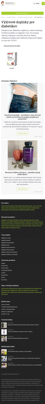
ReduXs (3, 221)
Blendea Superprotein (29, 220)
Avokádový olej (37, 288)
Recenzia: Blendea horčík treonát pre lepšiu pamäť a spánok (23, 324)
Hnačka (3, 272)
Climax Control (22, 207)
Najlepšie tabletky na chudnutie (9, 254)
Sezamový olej (21, 288)
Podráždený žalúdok (6, 270)
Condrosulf (35, 221)
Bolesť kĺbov (4, 275)
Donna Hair (13, 227)
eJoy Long (38, 206)
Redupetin (12, 225)
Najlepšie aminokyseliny (7, 242)
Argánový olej (26, 290)
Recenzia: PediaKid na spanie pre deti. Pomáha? (20, 331)
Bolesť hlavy (4, 265)
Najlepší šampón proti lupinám (9, 252)
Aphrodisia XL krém (27, 206)
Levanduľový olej (21, 292)
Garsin (18, 227)
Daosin (7, 225)
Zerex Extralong (35, 207)
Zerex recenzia (16, 209)
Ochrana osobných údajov (8, 309)
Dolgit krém (28, 223)
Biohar (29, 225)
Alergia (3, 263)
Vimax (10, 209)
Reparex (23, 223)
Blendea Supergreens (19, 221)
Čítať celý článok (22, 133)
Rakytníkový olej (5, 292)
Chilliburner (4, 220)
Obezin (37, 220)
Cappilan (34, 225)
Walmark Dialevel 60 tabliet (12, 46)
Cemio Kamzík (5, 223)
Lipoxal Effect (9, 221)
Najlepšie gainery (5, 240)
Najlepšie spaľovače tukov (8, 247)
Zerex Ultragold (5, 206)
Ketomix (11, 223)
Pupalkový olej (14, 290)
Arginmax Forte (14, 206)
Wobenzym (28, 221)
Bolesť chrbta (4, 268)
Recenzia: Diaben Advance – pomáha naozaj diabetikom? (22, 173)
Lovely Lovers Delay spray (11, 207)
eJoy (34, 206)
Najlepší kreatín (5, 245)
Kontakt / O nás (5, 314)
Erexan (6, 209)
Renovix (8, 227)
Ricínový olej (34, 290)
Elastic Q (40, 221)
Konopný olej (30, 292)
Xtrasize (28, 207)
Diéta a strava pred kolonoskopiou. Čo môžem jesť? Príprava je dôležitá (24, 359)
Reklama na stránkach (7, 311)
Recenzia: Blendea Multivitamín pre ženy (18, 338)
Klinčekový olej (13, 288)
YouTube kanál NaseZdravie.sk (9, 307)
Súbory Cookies (5, 304)
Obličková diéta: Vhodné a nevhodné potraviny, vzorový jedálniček (25, 365)
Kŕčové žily (4, 279)
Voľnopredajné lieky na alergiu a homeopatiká (19, 351)
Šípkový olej (4, 294)
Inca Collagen (35, 223)
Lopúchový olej (38, 292)
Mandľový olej (29, 288)
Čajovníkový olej (5, 290)
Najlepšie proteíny (6, 238)
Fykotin (21, 220)
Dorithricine (17, 223)
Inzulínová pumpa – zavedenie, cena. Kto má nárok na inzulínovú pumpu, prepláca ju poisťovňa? (22, 117)
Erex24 (3, 209)
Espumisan (18, 225)
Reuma (3, 277)
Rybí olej (20, 290)
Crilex (2, 207)
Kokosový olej (5, 288)
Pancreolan (25, 225)
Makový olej (14, 292)
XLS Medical (11, 220)
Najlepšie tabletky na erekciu (27, 209)
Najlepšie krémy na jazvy (7, 249)
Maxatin (20, 206)
